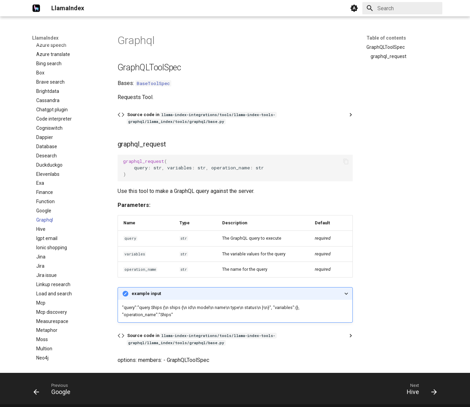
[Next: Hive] (419, 390)
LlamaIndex (45, 38)
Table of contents (386, 38)
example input (146, 293)
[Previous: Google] (54, 390)
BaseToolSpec (153, 83)
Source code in (201, 118)
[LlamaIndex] (36, 8)
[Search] (402, 8)
